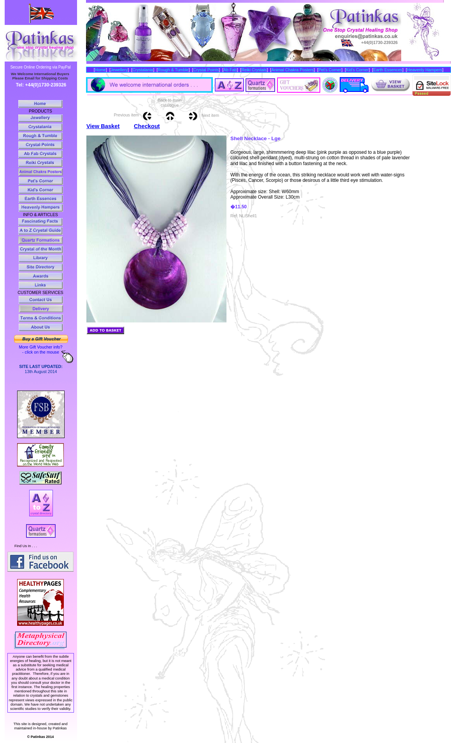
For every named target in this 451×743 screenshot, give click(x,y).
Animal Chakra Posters (292, 69)
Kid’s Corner (357, 69)
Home (100, 69)
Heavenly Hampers (424, 69)
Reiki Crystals (254, 69)
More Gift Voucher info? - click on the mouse (41, 349)
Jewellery (119, 69)
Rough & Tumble (173, 69)
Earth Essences (387, 69)
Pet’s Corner (329, 69)
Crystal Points (206, 69)
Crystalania (142, 69)
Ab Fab (230, 69)
